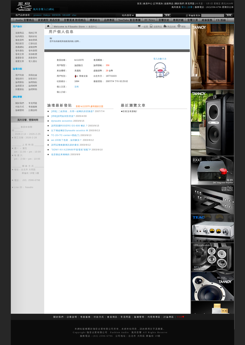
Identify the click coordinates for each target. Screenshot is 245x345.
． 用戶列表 (18, 75)
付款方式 (99, 317)
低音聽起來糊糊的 (60, 154)
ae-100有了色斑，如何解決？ (66, 140)
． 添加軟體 (31, 54)
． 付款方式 (18, 106)
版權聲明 (139, 317)
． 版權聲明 (18, 110)
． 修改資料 (18, 40)
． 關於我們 (18, 103)
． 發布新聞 (31, 50)
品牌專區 (109, 20)
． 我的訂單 (31, 33)
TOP (180, 317)
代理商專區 (154, 317)
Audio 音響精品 (24, 20)
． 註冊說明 (31, 110)
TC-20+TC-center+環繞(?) (65, 135)
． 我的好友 (31, 36)
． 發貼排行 (18, 78)
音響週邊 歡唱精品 (75, 20)
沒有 (77, 86)
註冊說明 (72, 317)
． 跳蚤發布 (31, 57)
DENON (57, 15)
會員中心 (147, 3)
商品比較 (172, 26)
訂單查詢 (158, 3)
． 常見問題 (31, 103)
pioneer (38, 15)
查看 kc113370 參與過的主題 (89, 106)
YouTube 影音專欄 (129, 20)
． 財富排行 (31, 78)
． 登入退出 (31, 61)
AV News (149, 20)
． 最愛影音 (18, 57)
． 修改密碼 (31, 40)
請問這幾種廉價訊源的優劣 (65, 145)
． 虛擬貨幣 (31, 47)
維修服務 (207, 20)
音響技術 (164, 20)
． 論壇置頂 (18, 86)
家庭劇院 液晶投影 (49, 20)
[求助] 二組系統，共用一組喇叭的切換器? (72, 111)
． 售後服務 (31, 106)
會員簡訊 (112, 317)
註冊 (190, 7)
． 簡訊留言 (18, 43)
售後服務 (85, 317)
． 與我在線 (31, 75)
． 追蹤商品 (18, 33)
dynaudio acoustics (62, 121)
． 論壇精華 (31, 86)
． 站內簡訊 (18, 36)
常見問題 (190, 3)
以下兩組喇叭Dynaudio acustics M (69, 130)
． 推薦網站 (18, 47)
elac (74, 15)
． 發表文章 (18, 54)
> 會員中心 (91, 26)
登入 (183, 7)
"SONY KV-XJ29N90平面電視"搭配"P (71, 149)
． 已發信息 (31, 43)
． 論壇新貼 (18, 82)
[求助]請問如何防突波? (63, 116)
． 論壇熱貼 (31, 82)
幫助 (183, 26)
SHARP (66, 15)
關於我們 (179, 3)
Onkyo (46, 15)
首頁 (139, 3)
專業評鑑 (178, 20)
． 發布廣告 (18, 50)
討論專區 (169, 317)
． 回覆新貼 (18, 89)
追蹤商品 (169, 3)
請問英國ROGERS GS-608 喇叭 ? (69, 125)
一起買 (145, 26)
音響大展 (192, 20)
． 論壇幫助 (31, 89)
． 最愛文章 (18, 61)
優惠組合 (95, 20)
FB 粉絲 (221, 20)
